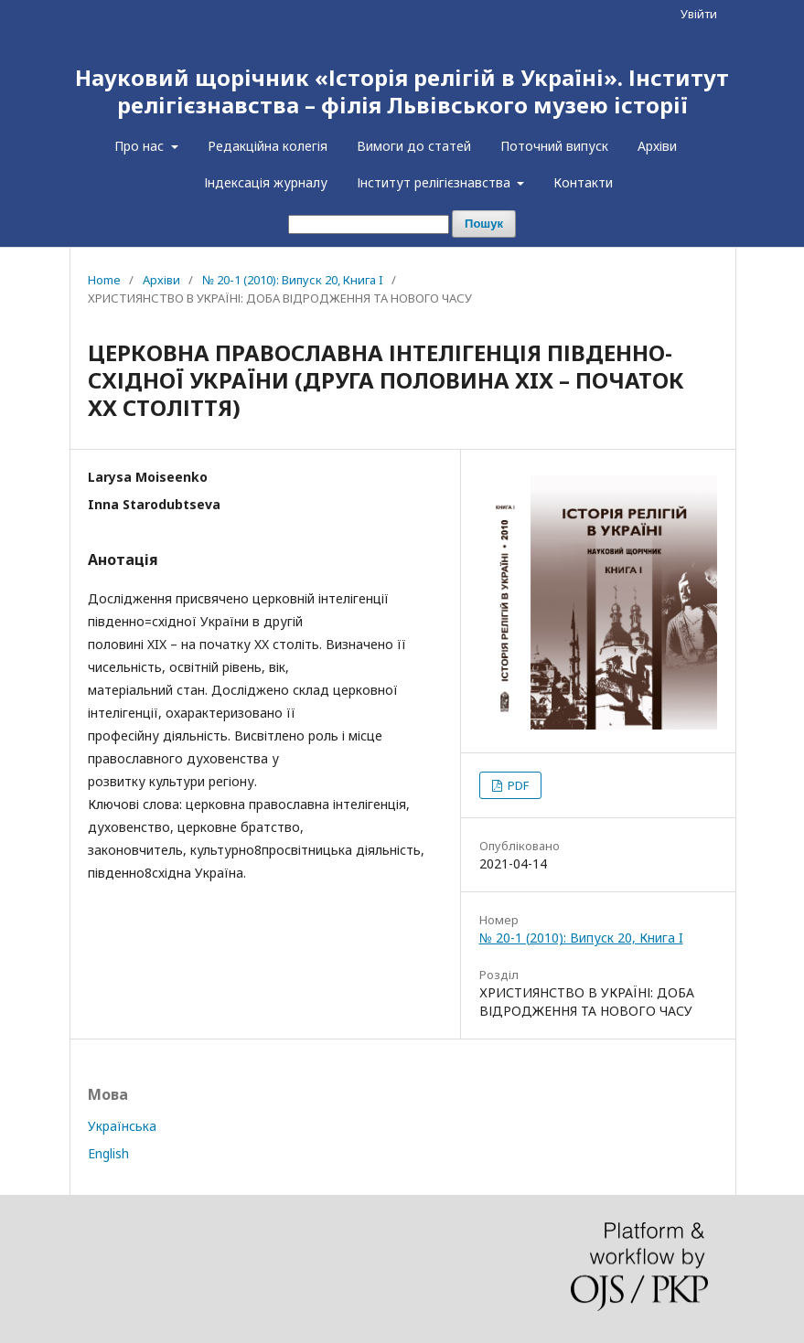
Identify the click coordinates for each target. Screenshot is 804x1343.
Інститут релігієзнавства (435, 182)
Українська (122, 1126)
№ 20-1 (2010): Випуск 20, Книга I (292, 280)
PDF (517, 785)
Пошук (484, 223)
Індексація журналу (265, 182)
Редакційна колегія (267, 146)
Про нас (140, 146)
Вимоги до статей (414, 146)
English (108, 1153)
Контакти (583, 182)
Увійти (699, 13)
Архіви (657, 146)
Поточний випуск (554, 146)
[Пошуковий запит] (368, 224)
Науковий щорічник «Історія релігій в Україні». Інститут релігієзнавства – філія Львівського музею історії (402, 91)
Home (104, 280)
